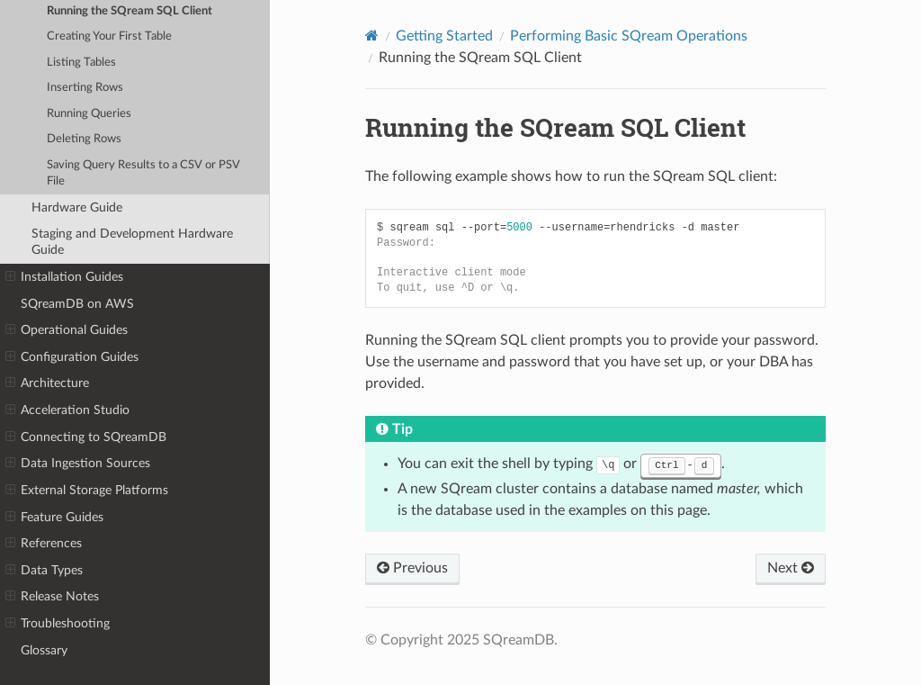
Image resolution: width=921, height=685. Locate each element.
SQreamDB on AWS (77, 304)
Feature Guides (54, 517)
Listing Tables (81, 62)
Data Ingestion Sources (77, 463)
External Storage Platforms (86, 490)
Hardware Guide (76, 207)
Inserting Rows (85, 88)
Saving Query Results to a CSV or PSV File (143, 173)
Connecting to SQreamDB (85, 437)
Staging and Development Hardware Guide (132, 242)
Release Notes (52, 597)
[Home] (372, 35)
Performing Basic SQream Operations (628, 36)
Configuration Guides (72, 357)
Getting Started (444, 36)
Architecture (47, 383)
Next (790, 568)
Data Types (44, 571)
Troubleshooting (57, 624)
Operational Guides (66, 330)
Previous (412, 568)
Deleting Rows (84, 139)
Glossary (44, 650)
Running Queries (89, 114)
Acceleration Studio (67, 410)
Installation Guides (64, 277)
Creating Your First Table (109, 36)
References (43, 544)
